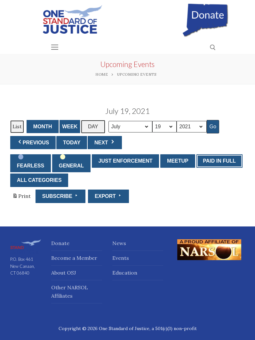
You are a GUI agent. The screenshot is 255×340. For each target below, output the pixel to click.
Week (69, 126)
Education (124, 272)
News (119, 243)
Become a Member (74, 258)
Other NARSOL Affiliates (69, 291)
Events (120, 258)
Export (108, 195)
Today (71, 142)
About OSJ (63, 272)
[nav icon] (55, 47)
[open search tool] (213, 47)
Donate (60, 243)
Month (42, 126)
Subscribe (60, 195)
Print (21, 197)
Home (101, 74)
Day (93, 126)
